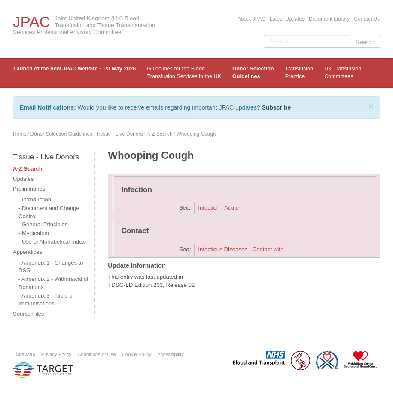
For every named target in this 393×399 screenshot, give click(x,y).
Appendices (27, 252)
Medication (35, 233)
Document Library (329, 19)
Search (365, 42)
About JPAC (251, 19)
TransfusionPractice (299, 72)
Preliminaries (29, 189)
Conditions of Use (96, 354)
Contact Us (367, 19)
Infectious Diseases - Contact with (240, 249)
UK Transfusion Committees (342, 72)
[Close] (371, 106)
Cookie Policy (137, 354)
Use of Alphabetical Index (53, 241)
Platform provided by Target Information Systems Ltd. (43, 370)
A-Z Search (159, 134)
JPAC (31, 21)
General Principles (44, 224)
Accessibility (170, 354)
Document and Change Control (48, 212)
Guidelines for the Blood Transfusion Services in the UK (184, 72)
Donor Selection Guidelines (253, 72)
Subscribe (276, 107)
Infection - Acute (218, 207)
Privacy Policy (56, 354)
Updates (23, 179)
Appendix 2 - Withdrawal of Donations (53, 283)
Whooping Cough (196, 134)
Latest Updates (287, 19)
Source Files (28, 314)
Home (20, 134)
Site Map (25, 354)
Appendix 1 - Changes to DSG (50, 266)
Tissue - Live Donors (119, 134)
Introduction (36, 199)
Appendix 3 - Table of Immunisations (46, 299)
